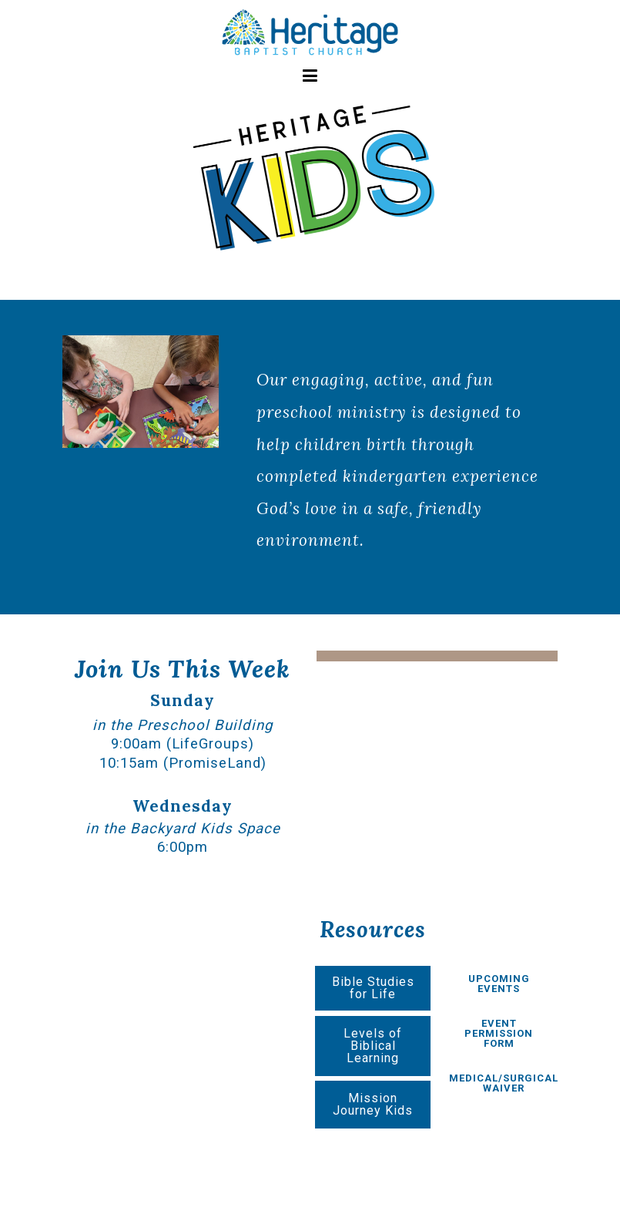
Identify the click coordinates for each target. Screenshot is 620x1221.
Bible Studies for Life (373, 987)
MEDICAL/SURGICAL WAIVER (503, 1083)
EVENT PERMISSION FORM (498, 1033)
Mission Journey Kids (373, 1104)
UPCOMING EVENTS (499, 983)
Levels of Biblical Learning (373, 1045)
